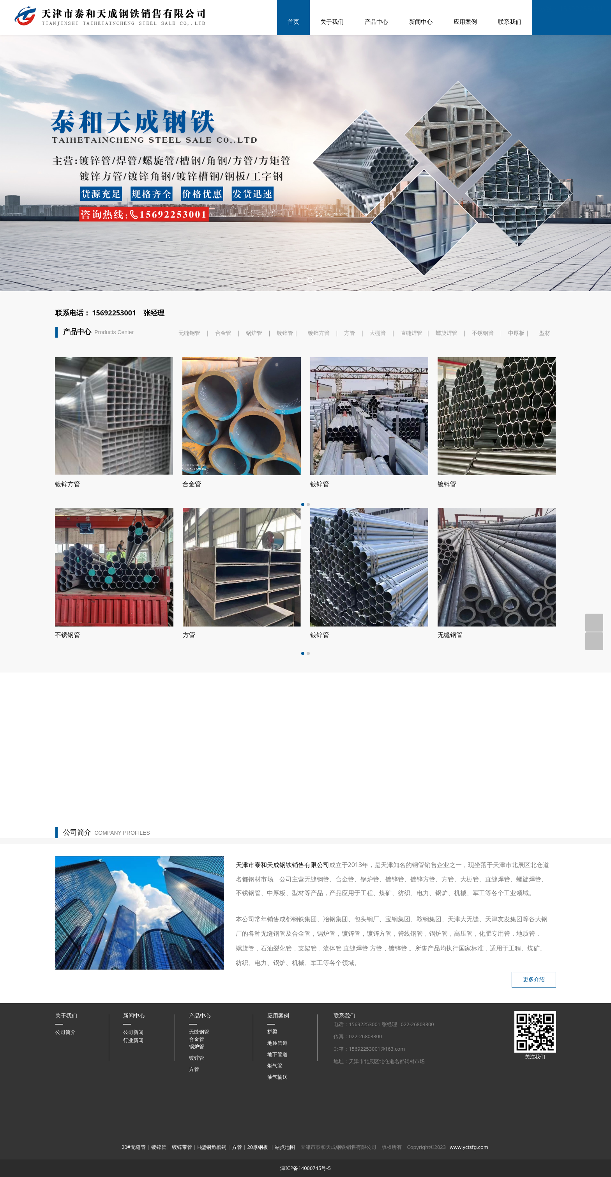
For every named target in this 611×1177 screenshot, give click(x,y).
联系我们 (509, 21)
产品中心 (376, 21)
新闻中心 (421, 21)
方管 (349, 390)
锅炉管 (254, 390)
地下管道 (277, 1111)
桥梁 (272, 1088)
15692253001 (114, 370)
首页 (293, 21)
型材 (544, 390)
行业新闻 (133, 1097)
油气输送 (277, 1134)
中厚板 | (519, 390)
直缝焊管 (411, 390)
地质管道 (277, 1100)
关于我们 (332, 21)
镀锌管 (288, 390)
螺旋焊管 (446, 390)
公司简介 (65, 1089)
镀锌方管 (319, 390)
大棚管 (377, 390)
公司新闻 (133, 1089)
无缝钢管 (189, 390)
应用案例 (465, 21)
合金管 (223, 390)
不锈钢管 (483, 390)
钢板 (189, 692)
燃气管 (275, 1122)
